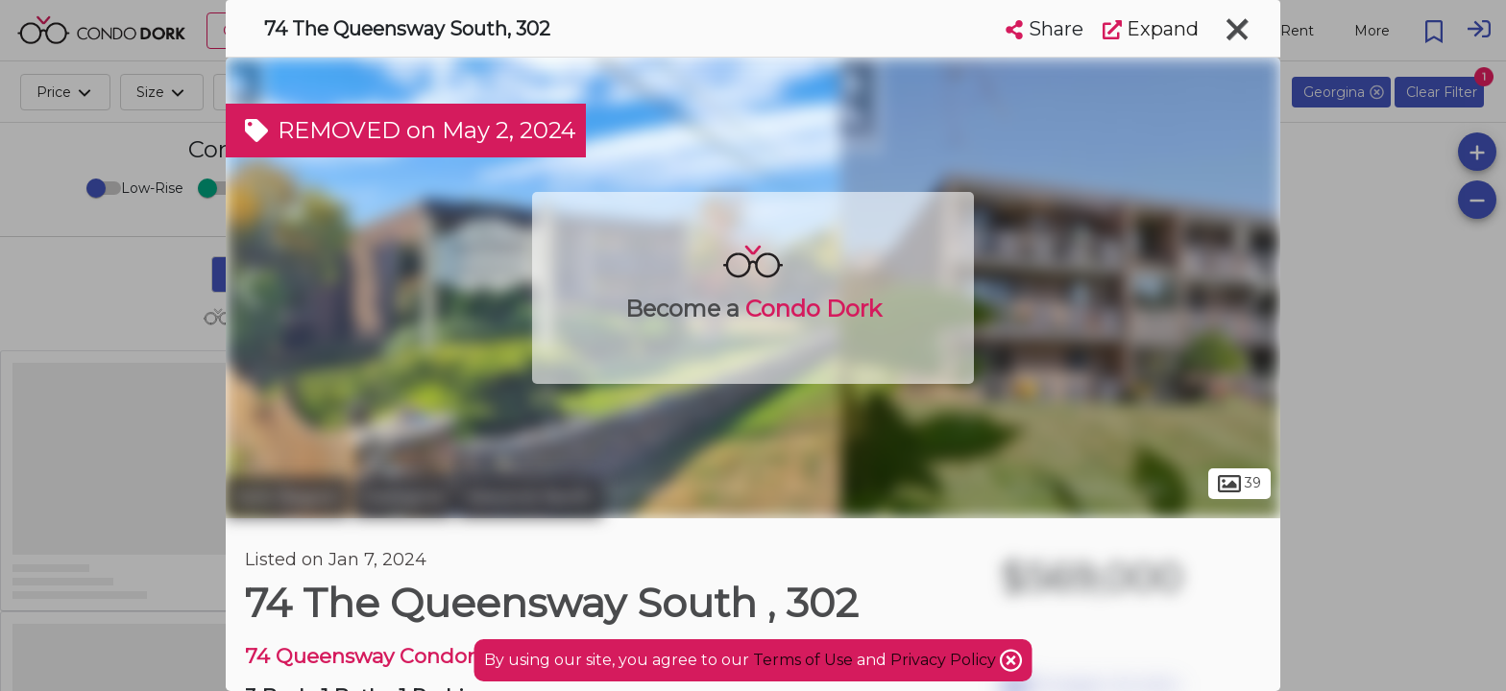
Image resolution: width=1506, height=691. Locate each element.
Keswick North (530, 497)
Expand (1151, 28)
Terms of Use (803, 660)
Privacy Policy (945, 660)
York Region (287, 497)
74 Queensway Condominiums (401, 656)
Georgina (403, 497)
